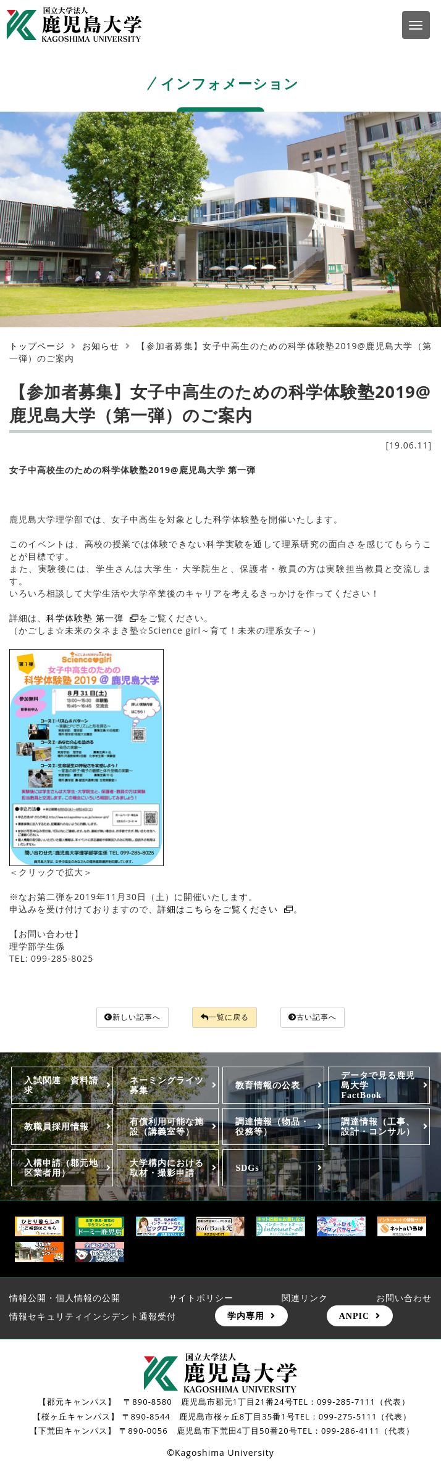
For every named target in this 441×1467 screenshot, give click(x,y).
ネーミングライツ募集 (167, 1086)
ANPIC (354, 1317)
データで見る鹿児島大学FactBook (378, 1086)
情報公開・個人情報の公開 (64, 1299)
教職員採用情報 (56, 1127)
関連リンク (305, 1299)
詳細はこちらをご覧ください (225, 909)
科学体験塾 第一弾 (92, 618)
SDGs (247, 1169)
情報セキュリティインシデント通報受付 (92, 1317)
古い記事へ (323, 1017)
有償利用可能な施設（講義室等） (167, 1127)
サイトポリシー (201, 1299)
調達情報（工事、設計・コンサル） (378, 1127)
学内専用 (245, 1317)
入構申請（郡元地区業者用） (61, 1169)
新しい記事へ (123, 1017)
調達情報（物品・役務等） (272, 1127)
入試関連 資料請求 (61, 1086)
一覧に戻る (225, 1017)
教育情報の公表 (267, 1086)
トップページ (37, 346)
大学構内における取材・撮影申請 (167, 1169)
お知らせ (100, 346)
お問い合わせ (404, 1299)
